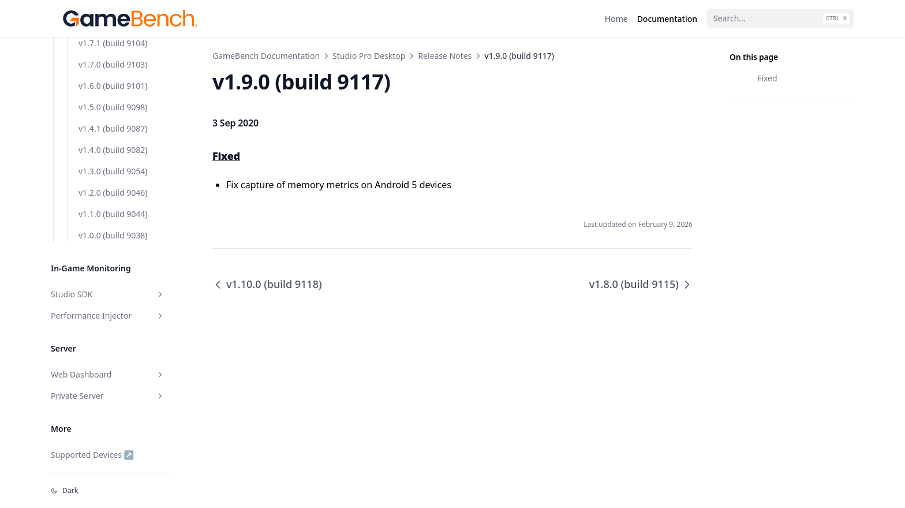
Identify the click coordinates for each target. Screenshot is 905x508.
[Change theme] (110, 491)
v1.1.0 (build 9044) (112, 364)
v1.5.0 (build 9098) (112, 257)
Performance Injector (108, 466)
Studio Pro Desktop (368, 55)
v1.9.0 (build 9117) (113, 65)
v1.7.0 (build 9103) (112, 215)
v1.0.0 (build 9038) (112, 385)
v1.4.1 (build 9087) (112, 279)
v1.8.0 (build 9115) (112, 86)
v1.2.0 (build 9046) (112, 343)
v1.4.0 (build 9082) (112, 300)
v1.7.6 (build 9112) (112, 129)
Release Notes (445, 55)
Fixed (767, 78)
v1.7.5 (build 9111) (112, 150)
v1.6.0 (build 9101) (112, 236)
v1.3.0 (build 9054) (112, 321)
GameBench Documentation (266, 55)
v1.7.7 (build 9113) (112, 108)
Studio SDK (108, 444)
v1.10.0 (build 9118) (115, 44)
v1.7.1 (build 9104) (112, 193)
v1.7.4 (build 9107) (112, 172)
